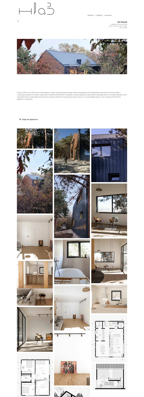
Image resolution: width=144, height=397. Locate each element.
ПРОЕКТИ (91, 15)
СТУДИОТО (99, 15)
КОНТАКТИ (108, 15)
